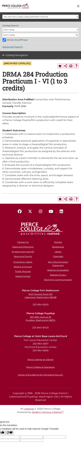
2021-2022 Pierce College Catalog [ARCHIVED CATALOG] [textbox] (26, 17)
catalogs (29, 408)
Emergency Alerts (23, 262)
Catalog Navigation (16, 55)
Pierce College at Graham (40, 359)
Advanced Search (12, 46)
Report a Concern (23, 267)
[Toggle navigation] (78, 6)
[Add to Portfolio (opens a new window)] (60, 66)
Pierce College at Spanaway (40, 367)
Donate (58, 242)
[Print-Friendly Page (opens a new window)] (71, 66)
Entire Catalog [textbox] (9, 30)
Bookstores (58, 247)
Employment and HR (23, 251)
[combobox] (40, 17)
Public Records (23, 271)
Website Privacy (58, 275)
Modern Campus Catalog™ (48, 412)
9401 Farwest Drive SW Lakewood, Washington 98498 (40, 296)
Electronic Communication (58, 279)
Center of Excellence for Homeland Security (40, 375)
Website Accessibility (58, 270)
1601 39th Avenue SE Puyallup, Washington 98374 (40, 318)
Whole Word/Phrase (17, 40)
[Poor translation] (9, 433)
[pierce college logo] (15, 6)
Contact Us (23, 242)
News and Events (23, 256)
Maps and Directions (23, 247)
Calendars (58, 256)
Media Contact (23, 276)
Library (58, 251)
